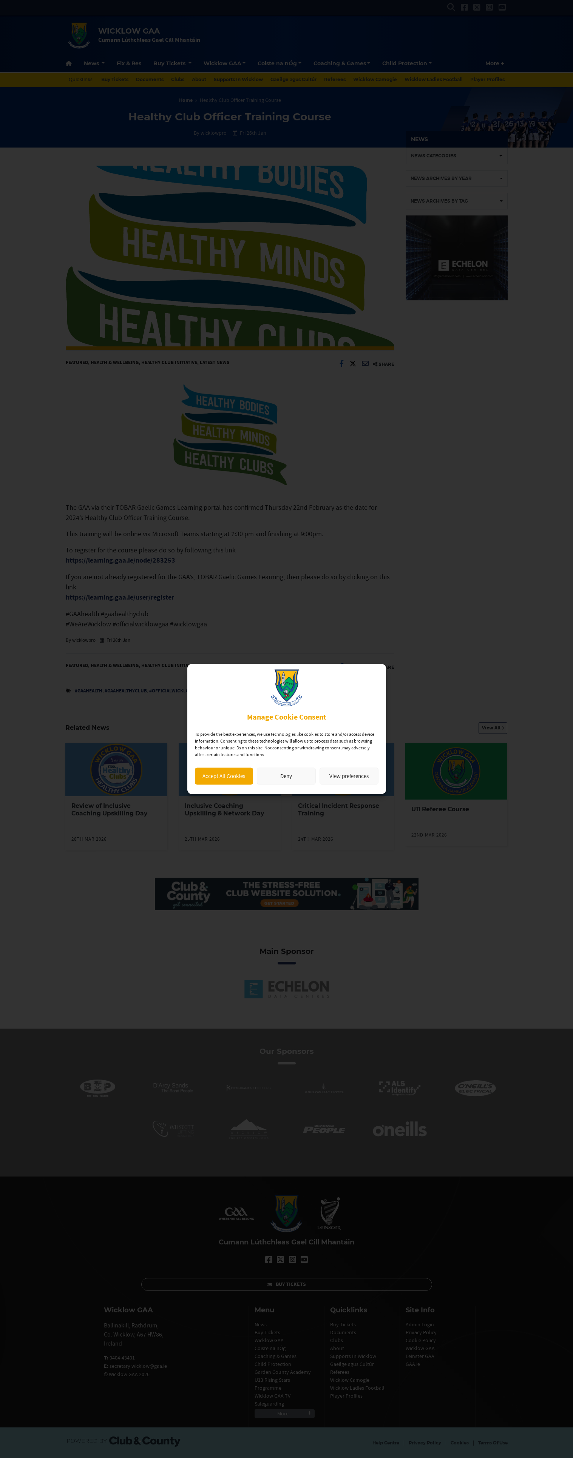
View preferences (349, 776)
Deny (286, 776)
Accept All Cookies (223, 776)
